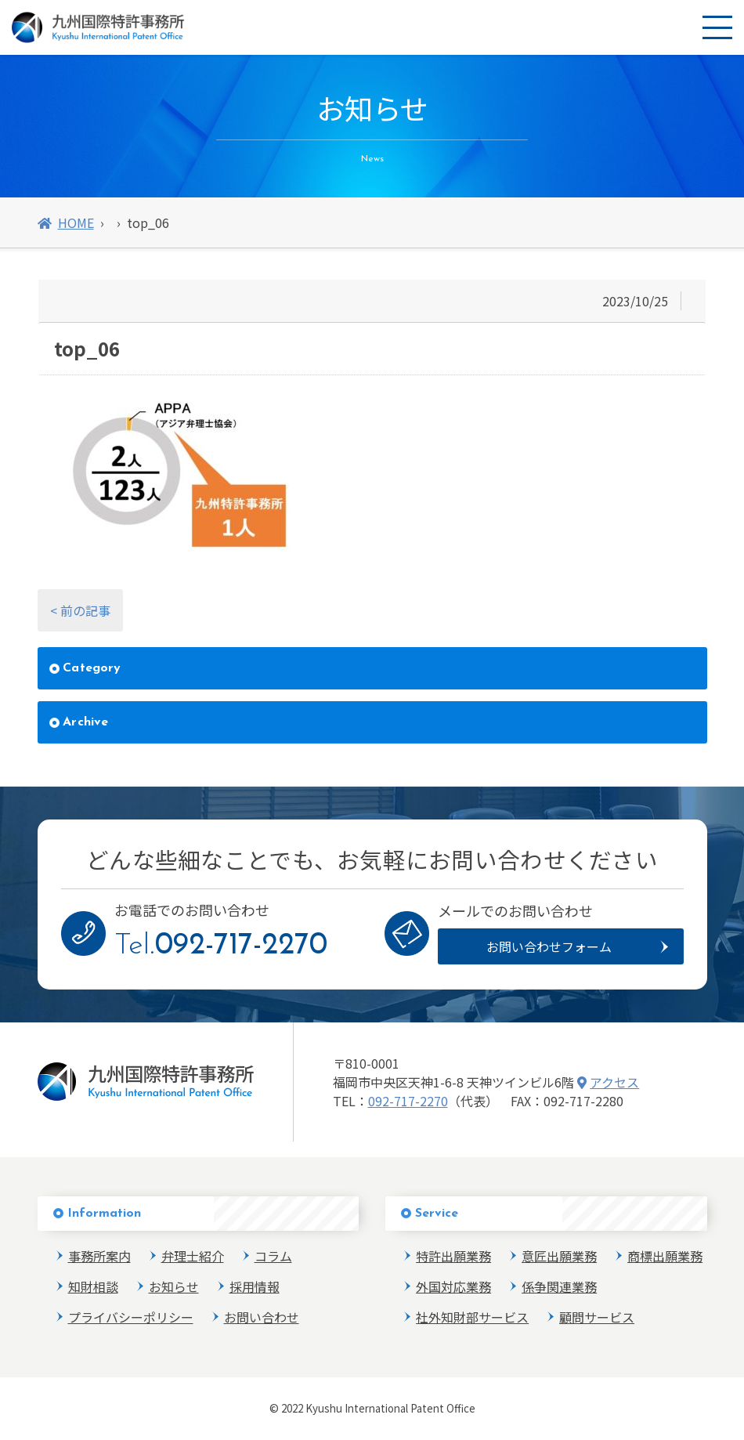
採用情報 (254, 1286)
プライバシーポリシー (130, 1317)
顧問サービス (596, 1317)
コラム (273, 1255)
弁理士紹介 (192, 1255)
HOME (66, 222)
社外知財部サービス (472, 1317)
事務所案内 (99, 1255)
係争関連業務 (559, 1286)
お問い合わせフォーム (549, 946)
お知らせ (174, 1286)
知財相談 (93, 1286)
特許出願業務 (453, 1255)
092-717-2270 (408, 1100)
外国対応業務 (453, 1286)
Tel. (220, 946)
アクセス (608, 1082)
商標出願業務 (664, 1255)
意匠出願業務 (559, 1255)
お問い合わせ (261, 1317)
